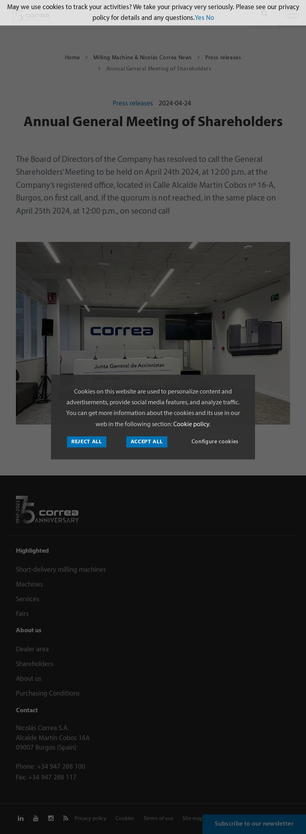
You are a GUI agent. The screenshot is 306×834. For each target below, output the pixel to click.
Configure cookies (215, 441)
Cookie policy (190, 424)
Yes (199, 18)
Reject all (86, 441)
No (210, 18)
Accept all (147, 441)
